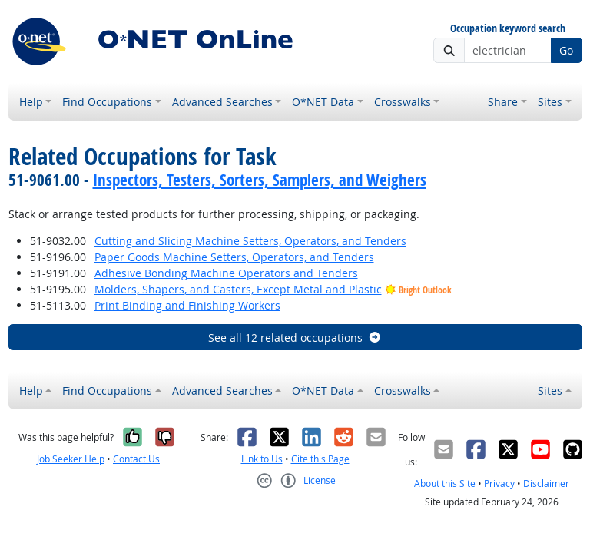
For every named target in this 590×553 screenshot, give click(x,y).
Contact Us (136, 458)
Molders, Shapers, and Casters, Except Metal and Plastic (238, 289)
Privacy (499, 483)
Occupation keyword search (507, 28)
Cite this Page (320, 458)
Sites (550, 101)
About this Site (445, 483)
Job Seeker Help (70, 458)
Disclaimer (546, 483)
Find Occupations (107, 101)
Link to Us (262, 458)
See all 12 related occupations (295, 337)
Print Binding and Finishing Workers (187, 305)
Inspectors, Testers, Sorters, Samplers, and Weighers (259, 179)
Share (503, 101)
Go (566, 50)
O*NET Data (323, 101)
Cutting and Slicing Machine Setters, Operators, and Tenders (250, 240)
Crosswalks (402, 101)
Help (31, 101)
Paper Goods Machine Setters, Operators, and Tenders (234, 257)
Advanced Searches (222, 101)
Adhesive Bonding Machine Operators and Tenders (226, 273)
